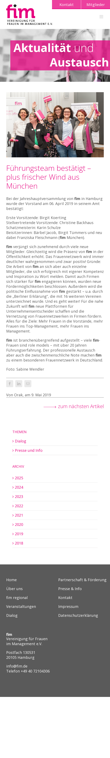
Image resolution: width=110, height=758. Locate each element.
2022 (19, 505)
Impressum (68, 607)
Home (11, 580)
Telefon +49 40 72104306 (28, 671)
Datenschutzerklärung (78, 615)
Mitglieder (95, 4)
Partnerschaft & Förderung (82, 580)
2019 (19, 533)
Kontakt (65, 598)
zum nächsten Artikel (81, 406)
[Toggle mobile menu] (101, 16)
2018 (19, 543)
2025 (19, 477)
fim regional (17, 598)
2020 (19, 524)
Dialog (20, 441)
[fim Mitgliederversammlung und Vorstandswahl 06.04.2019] (55, 124)
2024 (19, 487)
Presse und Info (29, 450)
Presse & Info (70, 589)
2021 (19, 515)
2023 (19, 496)
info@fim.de (16, 666)
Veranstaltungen (21, 607)
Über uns (14, 589)
